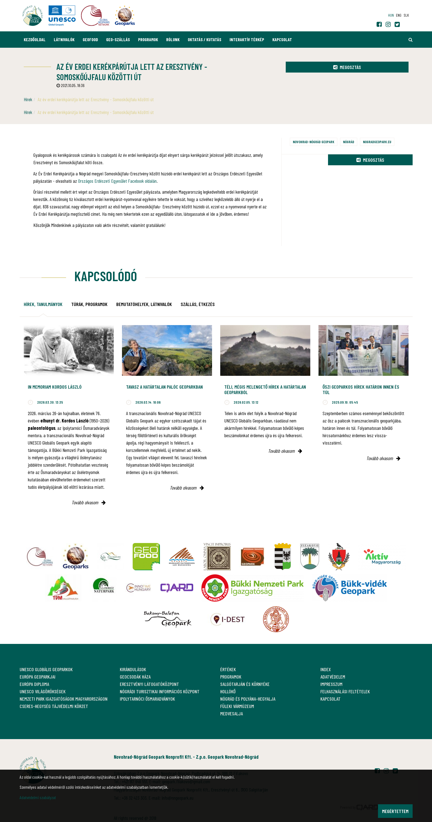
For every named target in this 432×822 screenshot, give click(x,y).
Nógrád (348, 141)
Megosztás (347, 67)
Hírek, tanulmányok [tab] (43, 304)
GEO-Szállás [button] (118, 39)
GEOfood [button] (90, 39)
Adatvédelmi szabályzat (38, 797)
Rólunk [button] (173, 39)
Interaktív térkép (247, 39)
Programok (148, 39)
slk (406, 15)
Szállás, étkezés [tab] (198, 304)
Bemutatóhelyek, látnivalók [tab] (144, 304)
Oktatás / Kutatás (204, 39)
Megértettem (395, 811)
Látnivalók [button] (64, 39)
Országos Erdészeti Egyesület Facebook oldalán (117, 181)
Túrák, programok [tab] (89, 304)
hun (391, 15)
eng (398, 15)
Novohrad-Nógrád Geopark (313, 141)
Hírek (28, 99)
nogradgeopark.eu (377, 141)
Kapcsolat (282, 39)
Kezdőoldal (35, 39)
